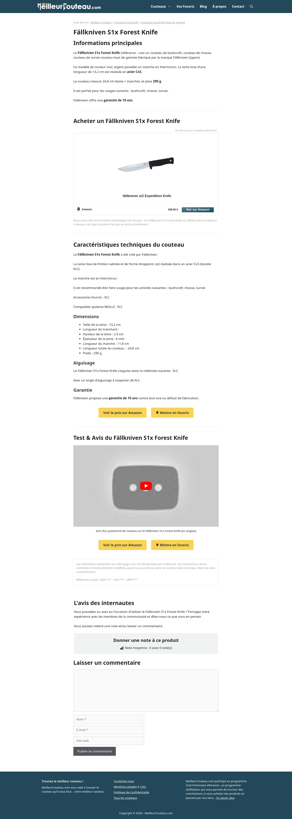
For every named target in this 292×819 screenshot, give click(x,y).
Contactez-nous (124, 781)
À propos (219, 6)
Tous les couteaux (125, 798)
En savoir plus (225, 798)
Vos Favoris (185, 6)
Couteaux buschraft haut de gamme (163, 22)
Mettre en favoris (172, 412)
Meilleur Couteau (101, 22)
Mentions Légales (125, 786)
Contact (238, 6)
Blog (203, 6)
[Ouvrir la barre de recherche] (251, 6)
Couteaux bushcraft (126, 22)
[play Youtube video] (146, 486)
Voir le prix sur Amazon (122, 412)
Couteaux (162, 6)
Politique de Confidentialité (131, 792)
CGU (143, 786)
